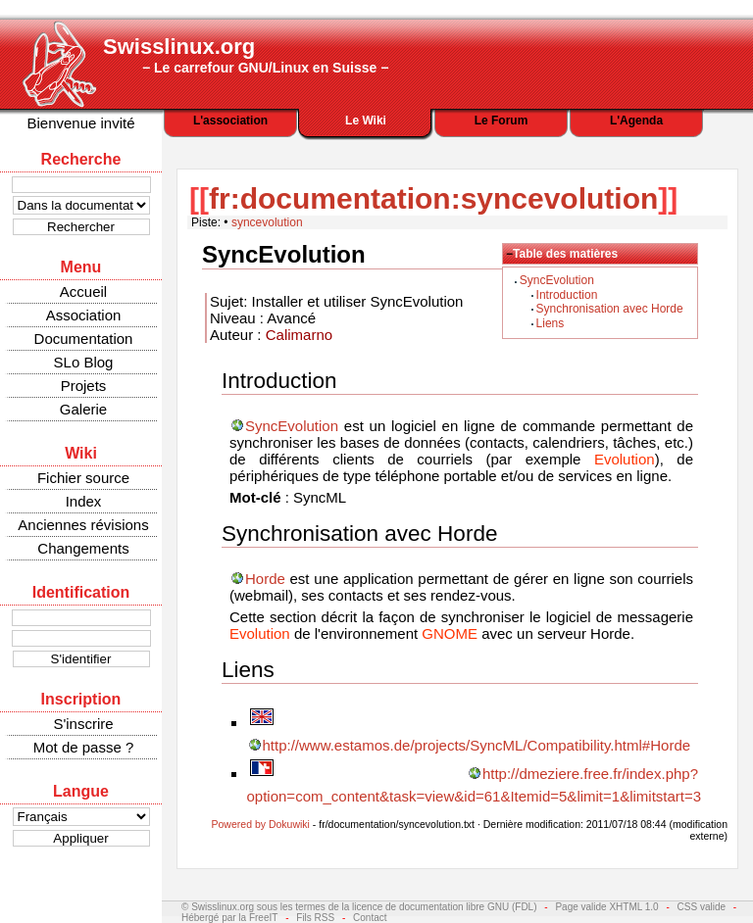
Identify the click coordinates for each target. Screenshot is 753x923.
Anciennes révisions (83, 524)
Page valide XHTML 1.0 (606, 906)
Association (84, 315)
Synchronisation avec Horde (609, 309)
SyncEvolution (557, 280)
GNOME (449, 633)
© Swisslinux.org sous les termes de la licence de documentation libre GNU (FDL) (359, 906)
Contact (369, 917)
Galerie (83, 409)
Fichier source (83, 477)
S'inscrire (83, 723)
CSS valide (702, 906)
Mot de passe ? (83, 747)
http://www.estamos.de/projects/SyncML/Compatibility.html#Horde (477, 745)
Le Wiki (365, 120)
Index (84, 501)
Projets (84, 385)
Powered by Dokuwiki (261, 824)
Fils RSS (315, 917)
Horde (265, 578)
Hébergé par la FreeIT (229, 917)
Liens (550, 323)
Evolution (624, 459)
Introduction (567, 295)
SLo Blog (84, 362)
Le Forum (501, 120)
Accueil (83, 291)
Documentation (83, 338)
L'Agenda (636, 120)
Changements (82, 548)
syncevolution (267, 222)
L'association (230, 120)
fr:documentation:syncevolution (433, 198)
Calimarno (299, 334)
